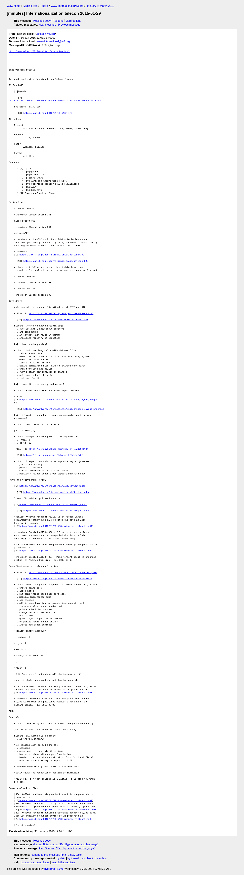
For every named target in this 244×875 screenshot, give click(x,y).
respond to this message (45, 854)
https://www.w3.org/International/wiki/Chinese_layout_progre (58, 399)
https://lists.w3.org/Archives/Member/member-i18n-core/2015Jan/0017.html (56, 100)
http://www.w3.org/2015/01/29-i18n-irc (47, 113)
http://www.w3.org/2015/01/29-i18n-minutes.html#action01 (55, 526)
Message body (42, 20)
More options (73, 20)
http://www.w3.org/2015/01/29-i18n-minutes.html (39, 51)
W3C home (13, 5)
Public (44, 5)
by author (100, 858)
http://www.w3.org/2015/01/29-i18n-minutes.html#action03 (55, 692)
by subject (87, 858)
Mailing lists (30, 5)
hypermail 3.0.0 (53, 868)
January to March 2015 (100, 5)
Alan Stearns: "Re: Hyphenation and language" (67, 848)
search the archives (63, 862)
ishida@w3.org (46, 33)
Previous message (69, 24)
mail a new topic (72, 854)
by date (60, 858)
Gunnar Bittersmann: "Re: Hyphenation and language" (65, 844)
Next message (47, 24)
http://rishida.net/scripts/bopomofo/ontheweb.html (61, 313)
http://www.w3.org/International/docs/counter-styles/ (63, 572)
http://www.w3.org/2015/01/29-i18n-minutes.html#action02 (55, 550)
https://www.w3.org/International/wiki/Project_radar (53, 504)
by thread (73, 858)
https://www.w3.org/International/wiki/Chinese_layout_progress (63, 409)
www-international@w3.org (67, 5)
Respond (58, 20)
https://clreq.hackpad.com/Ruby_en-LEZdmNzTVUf (58, 449)
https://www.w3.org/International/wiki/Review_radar (52, 486)
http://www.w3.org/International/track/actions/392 (51, 254)
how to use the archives (35, 862)
